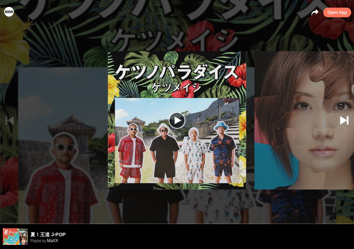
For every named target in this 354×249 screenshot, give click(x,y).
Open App (337, 12)
